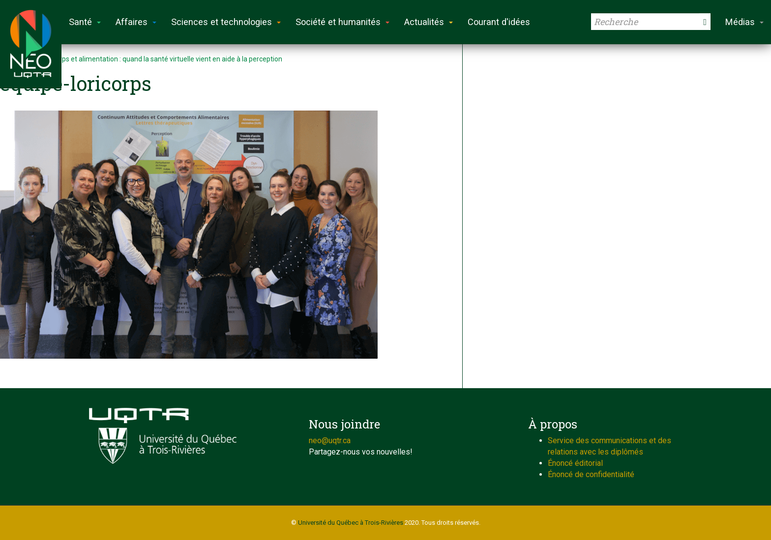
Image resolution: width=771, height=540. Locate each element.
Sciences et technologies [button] (226, 22)
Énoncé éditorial (575, 463)
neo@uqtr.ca (330, 440)
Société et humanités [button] (342, 22)
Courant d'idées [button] (499, 22)
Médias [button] (744, 22)
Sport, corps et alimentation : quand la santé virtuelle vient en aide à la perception (157, 59)
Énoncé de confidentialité (591, 474)
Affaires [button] (136, 22)
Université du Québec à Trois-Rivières (350, 522)
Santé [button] (85, 22)
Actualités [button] (428, 22)
